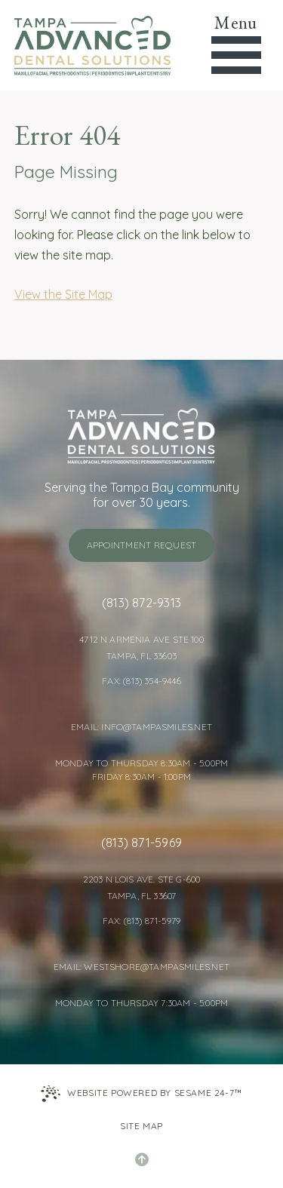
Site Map (141, 1125)
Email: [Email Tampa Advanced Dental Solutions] (86, 726)
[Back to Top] (142, 1159)
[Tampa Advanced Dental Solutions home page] (92, 45)
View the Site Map (63, 294)
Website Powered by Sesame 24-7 (141, 1093)
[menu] (236, 45)
